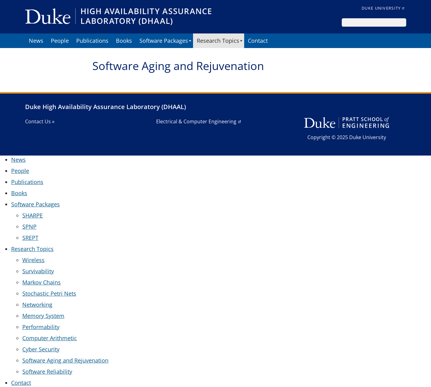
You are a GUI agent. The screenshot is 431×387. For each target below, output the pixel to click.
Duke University (381, 8)
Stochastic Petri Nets (49, 293)
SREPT (30, 237)
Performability (40, 327)
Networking (37, 304)
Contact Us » (40, 121)
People (60, 40)
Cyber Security (40, 349)
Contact (258, 40)
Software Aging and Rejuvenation (65, 360)
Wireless (33, 260)
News (36, 40)
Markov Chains (41, 282)
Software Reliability (47, 371)
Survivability (38, 271)
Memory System (43, 315)
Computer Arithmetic (49, 338)
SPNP (29, 226)
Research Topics (218, 40)
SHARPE (32, 215)
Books (124, 40)
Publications (92, 40)
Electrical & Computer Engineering (196, 121)
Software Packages (163, 40)
